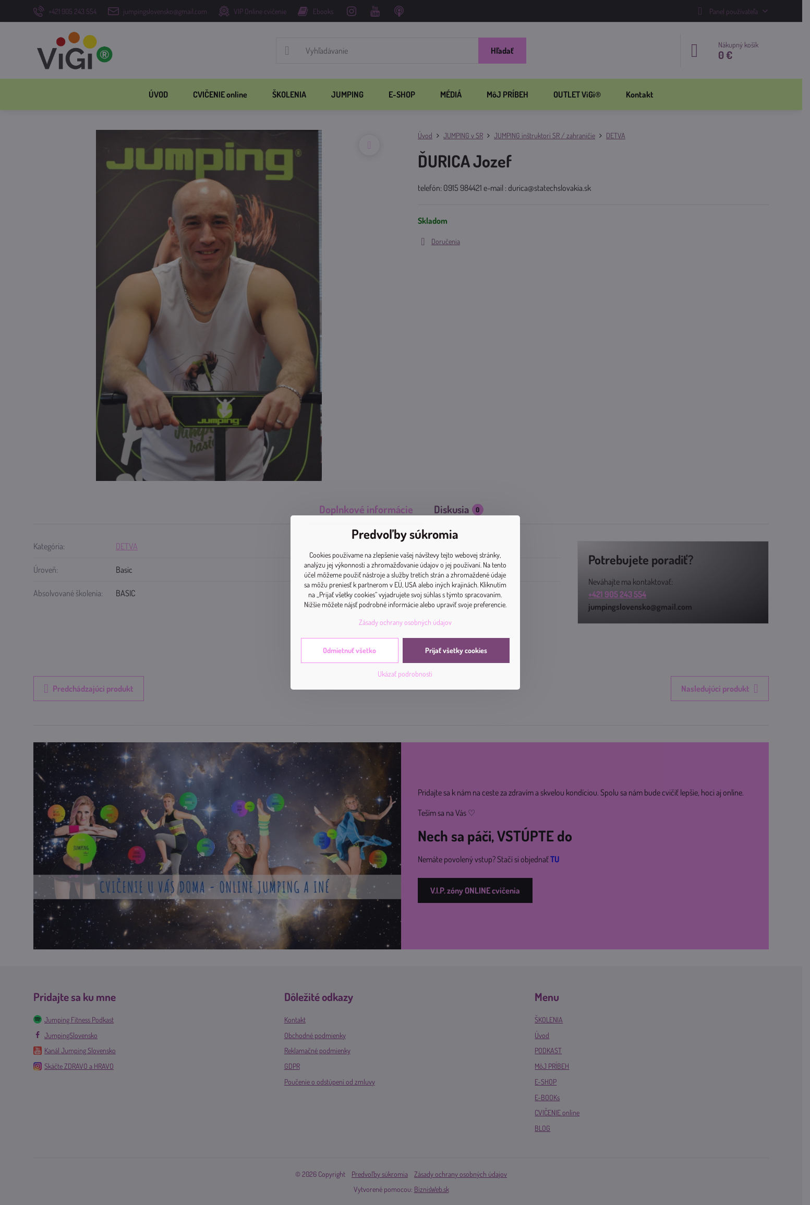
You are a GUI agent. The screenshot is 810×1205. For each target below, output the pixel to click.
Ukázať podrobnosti (405, 673)
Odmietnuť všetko (349, 650)
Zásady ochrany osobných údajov (405, 622)
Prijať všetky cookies (456, 650)
